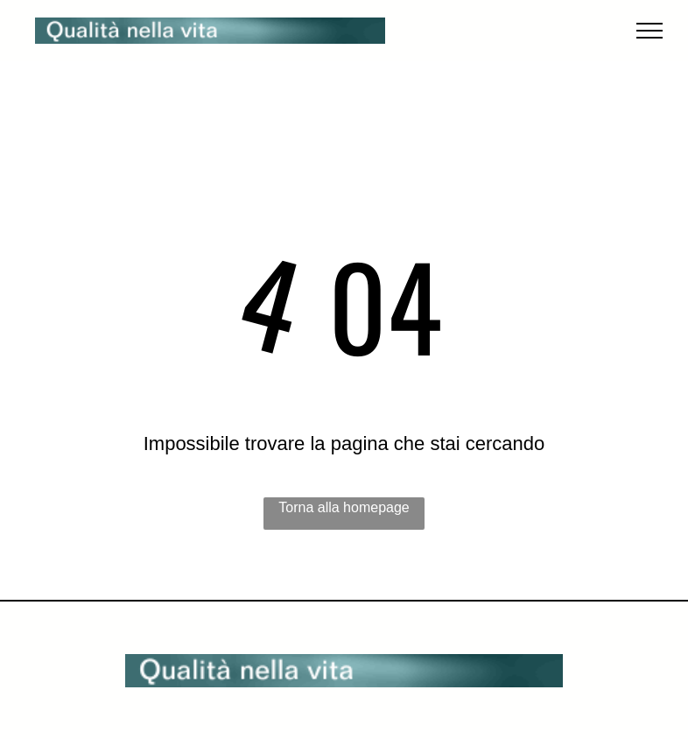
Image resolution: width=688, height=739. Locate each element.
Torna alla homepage (343, 507)
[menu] (649, 30)
